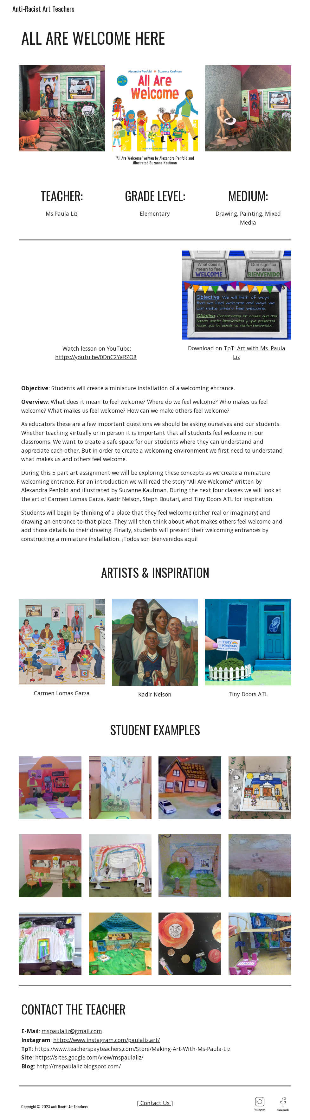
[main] (155, 37)
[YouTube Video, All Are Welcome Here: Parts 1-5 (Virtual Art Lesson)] (97, 295)
